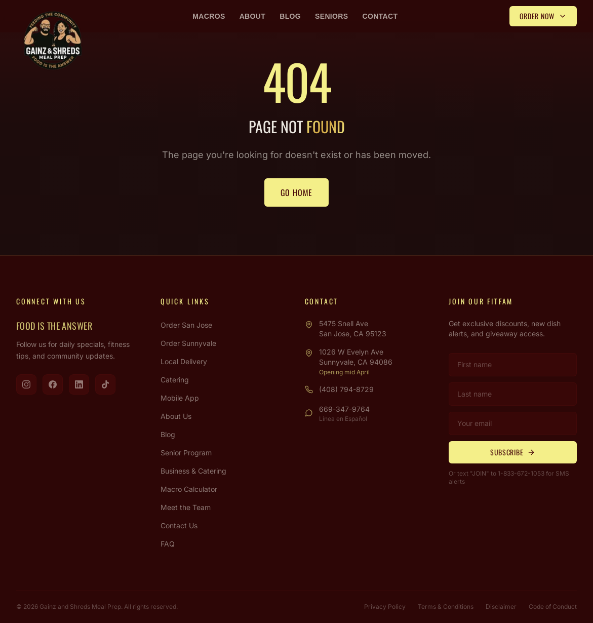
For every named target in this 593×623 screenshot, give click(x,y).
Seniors (331, 16)
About (253, 16)
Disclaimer (501, 606)
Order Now (543, 16)
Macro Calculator (189, 489)
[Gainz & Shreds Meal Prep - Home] (52, 40)
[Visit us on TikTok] (105, 384)
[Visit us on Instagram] (26, 384)
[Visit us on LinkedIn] (79, 384)
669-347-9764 (344, 409)
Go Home (297, 192)
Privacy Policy (385, 606)
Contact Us (179, 525)
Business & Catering (193, 470)
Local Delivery (184, 361)
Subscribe (512, 452)
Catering (175, 379)
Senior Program (186, 452)
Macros (208, 16)
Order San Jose (186, 325)
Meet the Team (186, 507)
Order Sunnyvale (188, 343)
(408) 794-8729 (346, 389)
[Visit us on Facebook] (53, 384)
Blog (290, 16)
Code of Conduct (553, 606)
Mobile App (180, 398)
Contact (380, 16)
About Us (176, 416)
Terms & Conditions (445, 606)
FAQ (168, 543)
